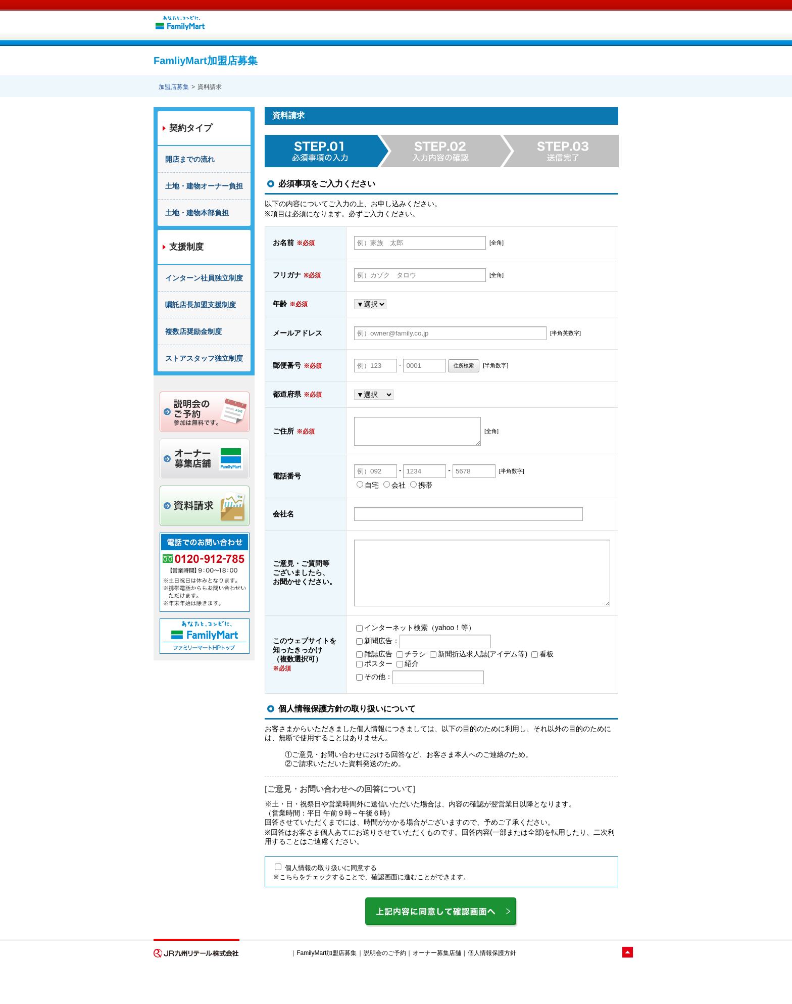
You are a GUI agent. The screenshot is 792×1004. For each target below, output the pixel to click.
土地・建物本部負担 (197, 213)
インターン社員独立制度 (204, 278)
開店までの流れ (190, 159)
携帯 (391, 504)
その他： (344, 708)
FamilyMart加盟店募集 (326, 985)
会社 (364, 504)
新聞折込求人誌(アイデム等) (448, 686)
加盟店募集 (174, 86)
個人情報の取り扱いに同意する (326, 900)
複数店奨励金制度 (193, 331)
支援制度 (186, 247)
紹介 (377, 695)
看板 (512, 686)
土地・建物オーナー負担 (204, 186)
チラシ (380, 686)
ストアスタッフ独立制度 (204, 358)
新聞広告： (347, 672)
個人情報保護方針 (492, 985)
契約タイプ (190, 128)
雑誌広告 (344, 686)
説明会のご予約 (385, 985)
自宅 (337, 504)
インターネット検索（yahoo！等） (385, 659)
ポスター (344, 695)
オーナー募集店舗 (437, 985)
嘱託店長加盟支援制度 (200, 305)
